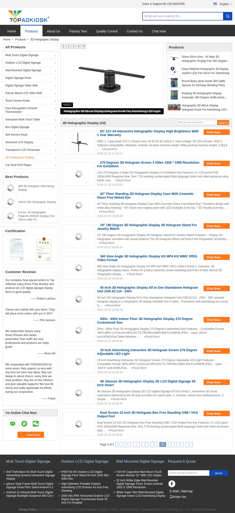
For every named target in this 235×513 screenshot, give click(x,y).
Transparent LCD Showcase (22, 149)
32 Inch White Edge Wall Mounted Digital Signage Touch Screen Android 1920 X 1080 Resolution (139, 484)
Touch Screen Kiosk (17, 100)
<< (127, 444)
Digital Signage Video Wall (21, 85)
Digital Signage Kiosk (18, 78)
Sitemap (187, 491)
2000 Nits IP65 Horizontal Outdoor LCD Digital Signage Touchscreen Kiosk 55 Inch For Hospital (85, 499)
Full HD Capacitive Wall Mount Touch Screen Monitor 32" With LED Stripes (139, 473)
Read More (110, 149)
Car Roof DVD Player (18, 165)
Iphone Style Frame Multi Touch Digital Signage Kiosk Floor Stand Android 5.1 (29, 485)
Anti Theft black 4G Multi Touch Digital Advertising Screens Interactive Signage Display (30, 475)
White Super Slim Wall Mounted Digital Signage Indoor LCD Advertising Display (140, 494)
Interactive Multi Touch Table (22, 119)
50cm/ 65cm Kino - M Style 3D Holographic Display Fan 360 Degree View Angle (204, 59)
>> (180, 444)
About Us (53, 31)
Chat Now (159, 31)
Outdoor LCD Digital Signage (23, 62)
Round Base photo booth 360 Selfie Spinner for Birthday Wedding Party (203, 83)
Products (31, 31)
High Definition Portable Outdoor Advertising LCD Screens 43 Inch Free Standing (84, 487)
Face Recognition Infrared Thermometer (21, 110)
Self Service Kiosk (16, 134)
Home (11, 31)
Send (218, 473)
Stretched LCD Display (19, 142)
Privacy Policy (27, 509)
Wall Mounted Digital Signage (23, 70)
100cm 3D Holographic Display (37, 202)
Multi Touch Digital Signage (22, 55)
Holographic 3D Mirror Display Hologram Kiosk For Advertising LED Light (112, 111)
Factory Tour (78, 31)
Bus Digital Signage (17, 127)
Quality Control (107, 31)
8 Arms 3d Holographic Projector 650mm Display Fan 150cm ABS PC (36, 216)
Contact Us (135, 31)
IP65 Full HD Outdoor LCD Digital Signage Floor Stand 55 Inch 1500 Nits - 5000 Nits (85, 475)
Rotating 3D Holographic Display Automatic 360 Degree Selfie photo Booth (203, 96)
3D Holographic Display (19, 157)
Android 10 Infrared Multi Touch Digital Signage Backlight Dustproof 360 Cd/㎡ (30, 494)
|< (119, 444)
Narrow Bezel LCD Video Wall (23, 93)
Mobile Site (178, 497)
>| (189, 444)
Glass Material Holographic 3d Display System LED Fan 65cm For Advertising (205, 71)
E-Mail (174, 491)
